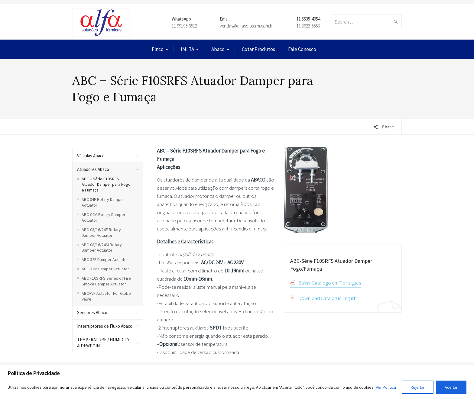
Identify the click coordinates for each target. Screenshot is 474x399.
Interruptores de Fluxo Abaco (104, 326)
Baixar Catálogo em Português (329, 282)
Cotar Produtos (258, 49)
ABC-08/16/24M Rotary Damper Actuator (102, 247)
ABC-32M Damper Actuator (105, 269)
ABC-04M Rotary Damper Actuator (103, 217)
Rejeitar (418, 387)
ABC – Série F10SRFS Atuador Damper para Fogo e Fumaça (106, 184)
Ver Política (386, 387)
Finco (158, 49)
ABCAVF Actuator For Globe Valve (106, 296)
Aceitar (451, 387)
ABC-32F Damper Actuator (105, 259)
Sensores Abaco (92, 312)
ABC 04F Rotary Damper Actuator (103, 202)
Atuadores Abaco (93, 169)
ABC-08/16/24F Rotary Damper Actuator (101, 232)
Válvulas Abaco (91, 156)
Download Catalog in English (327, 298)
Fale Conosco (302, 49)
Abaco (218, 49)
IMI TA (187, 49)
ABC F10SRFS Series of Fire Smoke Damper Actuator (106, 281)
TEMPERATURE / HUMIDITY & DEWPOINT (103, 343)
